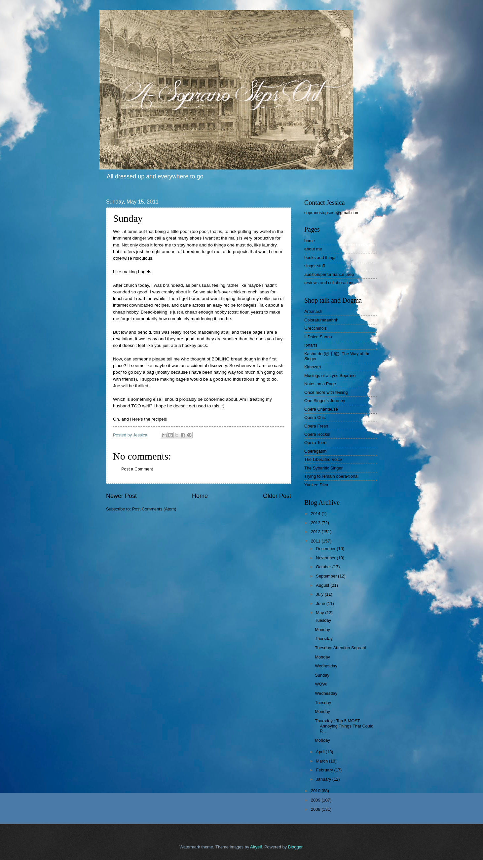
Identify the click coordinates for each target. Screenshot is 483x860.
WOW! (321, 684)
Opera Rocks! (317, 434)
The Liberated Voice (323, 459)
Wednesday (326, 665)
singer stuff (314, 265)
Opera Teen (315, 442)
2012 (316, 531)
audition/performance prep (329, 274)
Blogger (295, 846)
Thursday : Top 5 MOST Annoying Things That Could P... (344, 725)
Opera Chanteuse (321, 409)
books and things (320, 257)
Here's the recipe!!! (148, 419)
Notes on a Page (320, 383)
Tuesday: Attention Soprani (340, 647)
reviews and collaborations (329, 282)
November (326, 557)
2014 (316, 513)
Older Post (277, 496)
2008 (316, 809)
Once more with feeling (326, 392)
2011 (316, 541)
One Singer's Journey (324, 400)
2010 (316, 790)
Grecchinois (315, 328)
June (321, 603)
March (322, 761)
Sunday (322, 675)
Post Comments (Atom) (154, 508)
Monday (322, 629)
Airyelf (256, 846)
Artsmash (313, 311)
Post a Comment (137, 469)
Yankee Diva (316, 484)
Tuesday (323, 620)
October (324, 566)
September (327, 576)
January (324, 779)
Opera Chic (315, 417)
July (320, 594)
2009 (316, 800)
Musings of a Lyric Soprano (330, 375)
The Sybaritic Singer (323, 468)
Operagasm (315, 451)
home (309, 240)
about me (313, 248)
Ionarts (310, 345)
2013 (316, 522)
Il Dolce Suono (318, 336)
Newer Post (121, 496)
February (325, 769)
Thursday (324, 638)
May (320, 612)
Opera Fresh (316, 426)
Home (200, 496)
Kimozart (312, 366)
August (323, 585)
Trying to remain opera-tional (331, 476)
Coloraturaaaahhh (321, 320)
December (326, 548)
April (320, 751)
